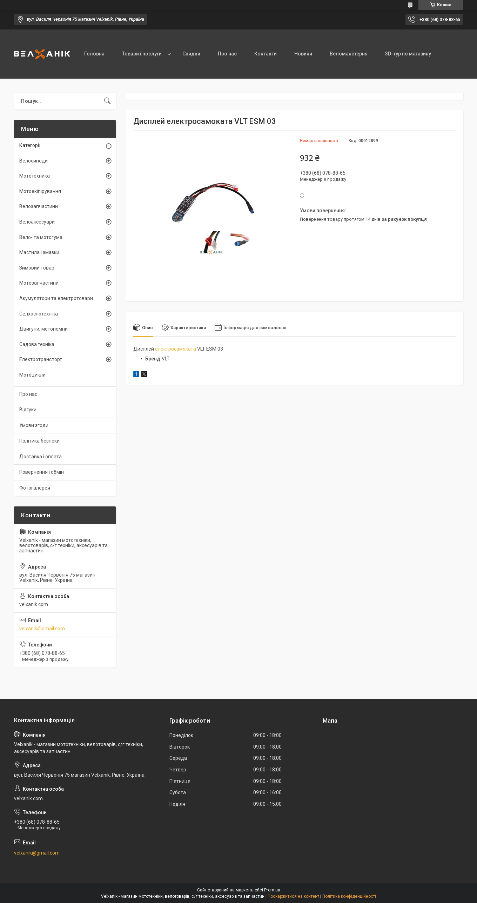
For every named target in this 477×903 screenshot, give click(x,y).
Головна (94, 54)
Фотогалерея (34, 488)
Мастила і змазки (39, 252)
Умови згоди (33, 425)
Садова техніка (36, 344)
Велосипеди (33, 161)
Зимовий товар (36, 268)
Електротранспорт (40, 359)
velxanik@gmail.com (42, 628)
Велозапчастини (38, 206)
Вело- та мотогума (40, 237)
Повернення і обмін (41, 472)
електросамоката (175, 349)
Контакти (265, 54)
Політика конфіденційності (349, 896)
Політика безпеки (39, 441)
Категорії (29, 145)
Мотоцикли (32, 375)
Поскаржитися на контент (293, 896)
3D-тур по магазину (408, 54)
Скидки (191, 54)
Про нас (227, 54)
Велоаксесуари (37, 222)
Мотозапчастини (39, 283)
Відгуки (27, 409)
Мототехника (34, 176)
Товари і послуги (142, 54)
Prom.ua (272, 890)
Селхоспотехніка (38, 314)
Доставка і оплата (40, 456)
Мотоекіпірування (40, 191)
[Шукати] (107, 101)
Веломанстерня (349, 54)
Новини (303, 54)
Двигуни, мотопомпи (43, 329)
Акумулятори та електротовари (56, 298)
